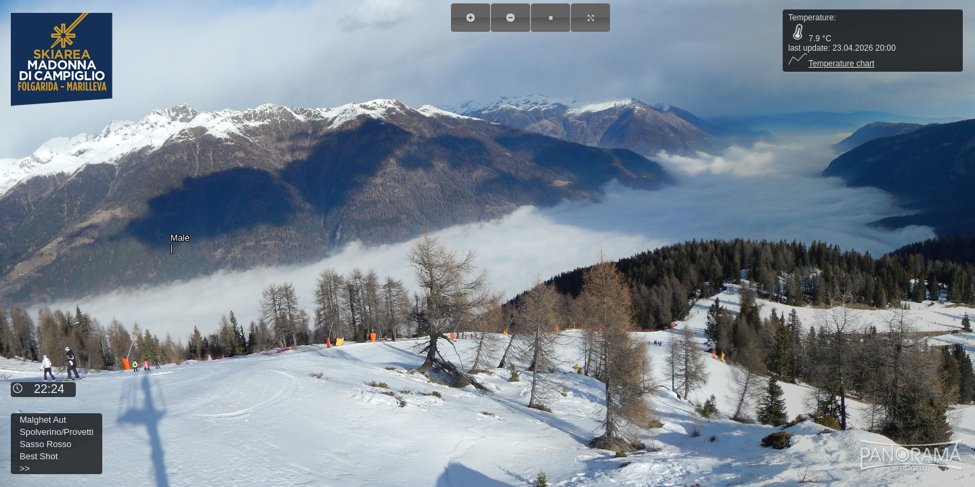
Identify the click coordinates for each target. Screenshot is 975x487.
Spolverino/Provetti (56, 432)
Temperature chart (831, 63)
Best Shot (39, 456)
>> (25, 468)
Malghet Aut (43, 420)
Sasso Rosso (46, 444)
